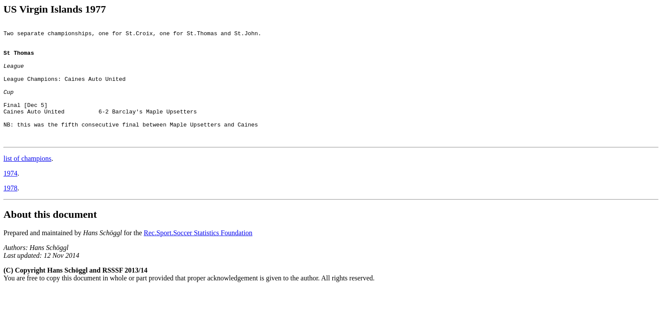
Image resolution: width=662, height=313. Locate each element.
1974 (10, 196)
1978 (10, 211)
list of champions (27, 182)
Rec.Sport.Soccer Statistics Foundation (198, 256)
